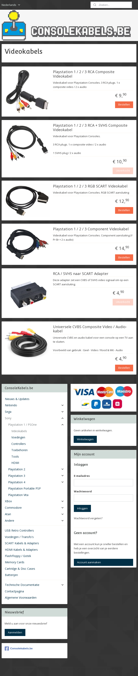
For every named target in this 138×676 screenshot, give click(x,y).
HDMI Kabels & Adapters (21, 550)
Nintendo (34, 405)
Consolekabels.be (19, 648)
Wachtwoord (83, 491)
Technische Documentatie (34, 585)
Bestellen (124, 104)
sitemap (55, 668)
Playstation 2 (36, 469)
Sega (34, 412)
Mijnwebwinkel (115, 668)
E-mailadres (82, 476)
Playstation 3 (36, 476)
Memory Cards (14, 562)
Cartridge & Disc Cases (20, 569)
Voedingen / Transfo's (19, 537)
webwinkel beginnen (79, 668)
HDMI (15, 463)
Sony (34, 418)
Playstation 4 (36, 482)
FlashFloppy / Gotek (18, 556)
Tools (15, 456)
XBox (34, 501)
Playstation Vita (18, 495)
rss (64, 668)
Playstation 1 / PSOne (36, 424)
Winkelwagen (85, 439)
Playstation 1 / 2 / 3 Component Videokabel (91, 229)
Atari (34, 514)
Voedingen (18, 437)
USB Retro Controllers (19, 530)
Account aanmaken (89, 562)
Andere (34, 520)
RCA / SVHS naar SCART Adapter (80, 273)
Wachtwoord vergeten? (88, 518)
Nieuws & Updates (17, 399)
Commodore (34, 508)
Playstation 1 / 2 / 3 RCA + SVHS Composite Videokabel (90, 127)
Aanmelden (15, 632)
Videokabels (19, 431)
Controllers (18, 444)
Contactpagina (14, 591)
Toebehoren (19, 450)
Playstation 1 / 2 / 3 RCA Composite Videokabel (83, 74)
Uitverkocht (123, 170)
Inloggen (82, 508)
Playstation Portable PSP (24, 488)
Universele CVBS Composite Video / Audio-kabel (90, 328)
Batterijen (11, 575)
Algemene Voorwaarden (21, 597)
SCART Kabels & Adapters (22, 543)
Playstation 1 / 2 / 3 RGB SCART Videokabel (90, 186)
